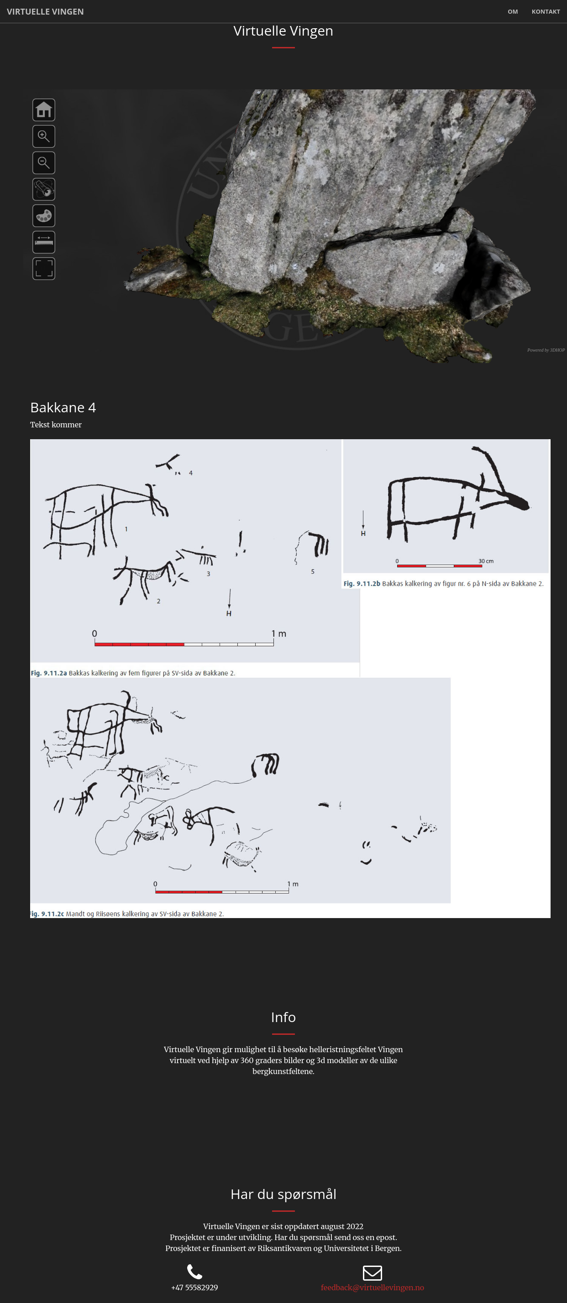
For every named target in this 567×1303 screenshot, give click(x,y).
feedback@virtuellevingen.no (372, 1287)
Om (513, 11)
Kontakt (546, 11)
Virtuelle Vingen (45, 11)
